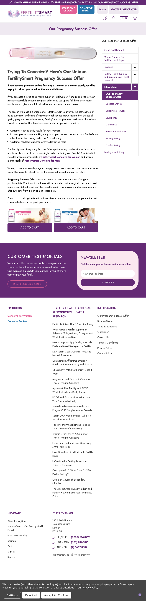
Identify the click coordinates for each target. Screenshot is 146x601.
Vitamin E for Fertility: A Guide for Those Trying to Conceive (70, 435)
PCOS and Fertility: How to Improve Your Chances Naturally (71, 399)
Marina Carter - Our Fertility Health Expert (114, 58)
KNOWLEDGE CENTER (124, 9)
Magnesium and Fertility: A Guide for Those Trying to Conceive (71, 381)
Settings (12, 595)
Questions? (111, 118)
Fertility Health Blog (114, 152)
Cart (9, 546)
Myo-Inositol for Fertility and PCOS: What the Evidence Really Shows (70, 390)
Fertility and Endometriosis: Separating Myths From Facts (71, 445)
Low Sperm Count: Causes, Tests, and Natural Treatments (71, 353)
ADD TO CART (30, 227)
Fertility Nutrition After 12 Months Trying (72, 324)
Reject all (31, 595)
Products (108, 67)
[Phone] (105, 18)
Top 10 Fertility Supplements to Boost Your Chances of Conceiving (71, 426)
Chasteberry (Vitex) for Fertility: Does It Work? (72, 371)
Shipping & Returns (115, 111)
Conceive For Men (17, 321)
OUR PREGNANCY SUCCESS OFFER (118, 2)
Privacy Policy (113, 138)
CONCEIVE (68, 9)
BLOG (102, 9)
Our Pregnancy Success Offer (114, 95)
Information (110, 87)
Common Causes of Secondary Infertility (68, 481)
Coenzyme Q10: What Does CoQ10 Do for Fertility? (71, 472)
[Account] (113, 18)
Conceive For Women (19, 316)
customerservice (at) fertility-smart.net (71, 554)
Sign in (11, 551)
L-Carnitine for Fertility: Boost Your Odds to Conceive (69, 463)
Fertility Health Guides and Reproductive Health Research (116, 77)
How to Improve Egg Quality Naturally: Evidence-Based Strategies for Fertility (72, 344)
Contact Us (111, 124)
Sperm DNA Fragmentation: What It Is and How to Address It (71, 417)
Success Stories (114, 104)
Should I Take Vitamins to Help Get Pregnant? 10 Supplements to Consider (72, 408)
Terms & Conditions (116, 131)
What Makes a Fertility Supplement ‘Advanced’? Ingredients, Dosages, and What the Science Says (72, 333)
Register (11, 557)
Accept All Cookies (56, 595)
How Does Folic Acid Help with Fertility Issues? (72, 454)
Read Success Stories (27, 284)
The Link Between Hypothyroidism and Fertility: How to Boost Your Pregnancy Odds (72, 492)
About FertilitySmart (114, 50)
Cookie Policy (113, 145)
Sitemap (11, 541)
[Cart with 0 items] (135, 18)
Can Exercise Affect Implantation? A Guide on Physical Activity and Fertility (72, 362)
